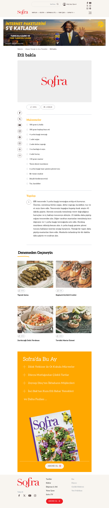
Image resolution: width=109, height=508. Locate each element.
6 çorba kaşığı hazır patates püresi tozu (43, 169)
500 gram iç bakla (35, 125)
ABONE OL (54, 466)
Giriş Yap (69, 4)
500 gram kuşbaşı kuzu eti (38, 130)
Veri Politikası (77, 491)
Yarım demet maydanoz (37, 164)
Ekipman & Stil (51, 487)
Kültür (48, 483)
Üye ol (74, 4)
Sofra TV (49, 495)
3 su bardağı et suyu (36, 149)
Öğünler (20, 49)
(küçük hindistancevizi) (37, 179)
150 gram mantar (35, 159)
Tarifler (49, 479)
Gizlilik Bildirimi (78, 487)
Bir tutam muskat (35, 174)
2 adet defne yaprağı (36, 144)
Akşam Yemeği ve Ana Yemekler (36, 49)
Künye (74, 483)
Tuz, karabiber (34, 184)
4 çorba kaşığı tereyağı (37, 135)
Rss (73, 479)
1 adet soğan (33, 139)
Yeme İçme (50, 491)
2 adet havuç (33, 154)
